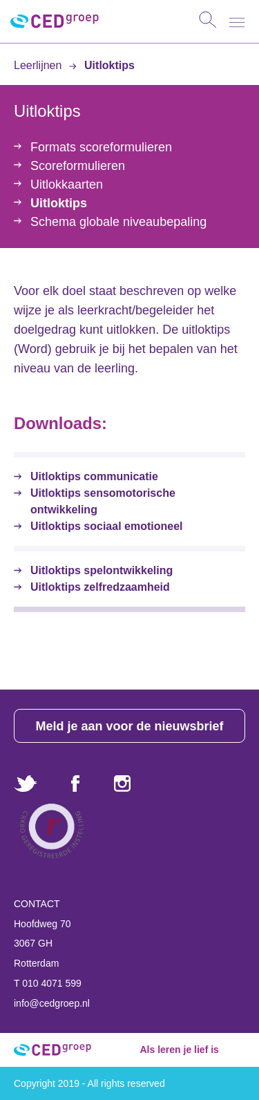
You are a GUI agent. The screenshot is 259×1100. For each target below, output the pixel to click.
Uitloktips (102, 65)
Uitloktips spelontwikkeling (101, 570)
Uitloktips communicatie (94, 476)
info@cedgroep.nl (52, 1003)
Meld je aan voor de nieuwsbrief (129, 726)
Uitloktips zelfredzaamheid (100, 587)
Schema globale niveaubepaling (118, 222)
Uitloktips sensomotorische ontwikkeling (102, 501)
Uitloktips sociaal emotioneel (106, 526)
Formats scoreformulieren (101, 147)
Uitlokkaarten (66, 184)
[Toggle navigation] (237, 22)
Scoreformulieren (77, 166)
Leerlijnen (39, 65)
